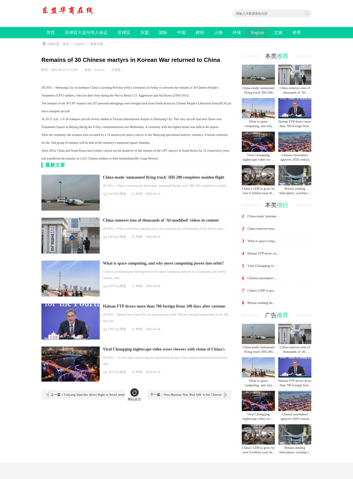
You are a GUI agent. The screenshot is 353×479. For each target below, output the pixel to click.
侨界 (296, 32)
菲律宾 (124, 32)
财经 (200, 32)
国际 (163, 32)
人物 (218, 32)
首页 (50, 32)
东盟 (144, 32)
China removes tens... (262, 228)
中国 (181, 32)
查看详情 (96, 44)
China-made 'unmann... (263, 216)
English (257, 32)
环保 (237, 32)
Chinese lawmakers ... (262, 278)
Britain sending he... (261, 303)
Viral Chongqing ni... (261, 266)
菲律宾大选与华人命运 (86, 32)
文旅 (278, 32)
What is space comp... (262, 241)
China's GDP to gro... (261, 290)
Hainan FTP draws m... (263, 253)
